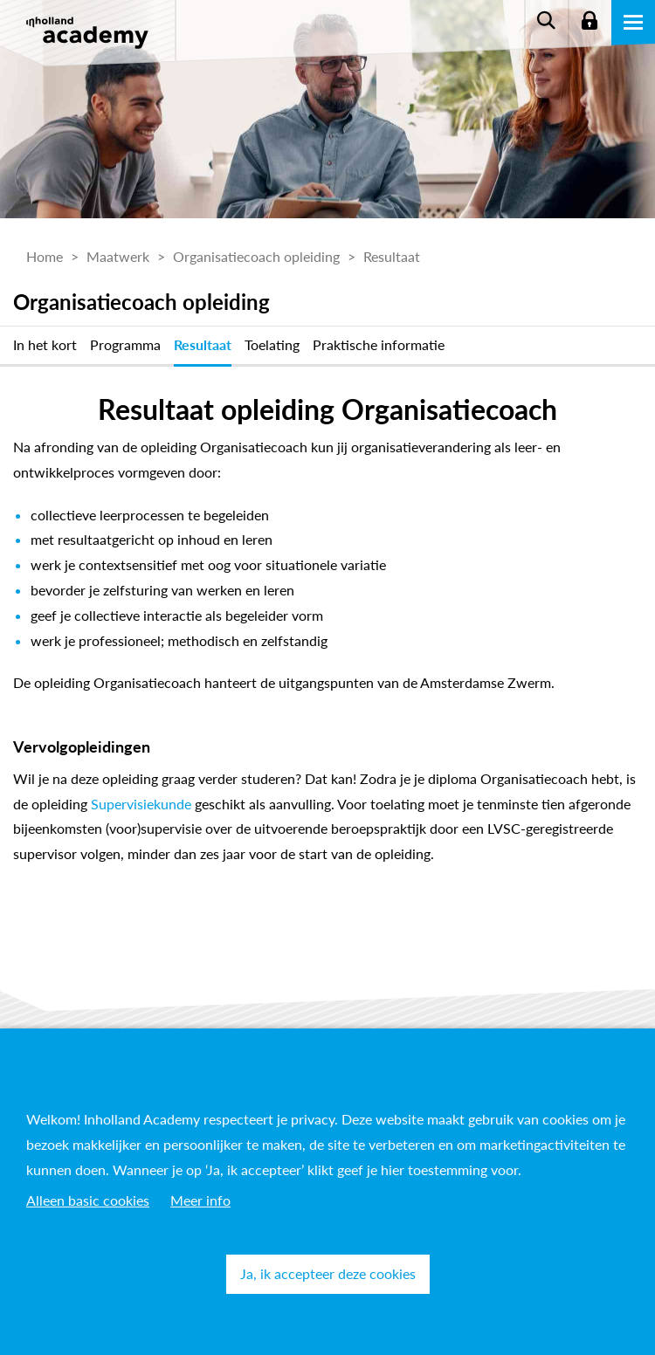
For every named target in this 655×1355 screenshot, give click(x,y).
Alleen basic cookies (87, 1200)
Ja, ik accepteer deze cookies (328, 1273)
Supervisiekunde (141, 803)
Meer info (200, 1200)
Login (589, 22)
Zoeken (546, 22)
